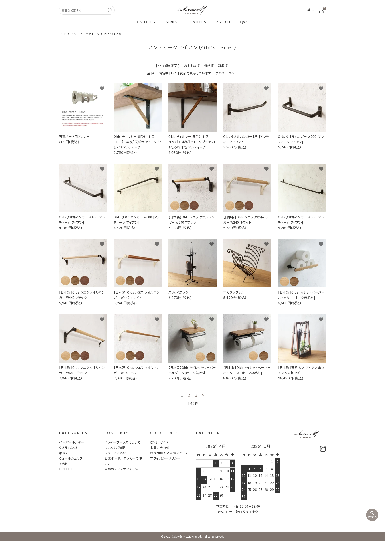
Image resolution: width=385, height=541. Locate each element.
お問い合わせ (159, 447)
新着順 (223, 65)
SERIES (171, 22)
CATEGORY (146, 22)
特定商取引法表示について (169, 453)
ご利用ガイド (159, 442)
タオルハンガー (69, 447)
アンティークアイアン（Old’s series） (96, 34)
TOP (62, 34)
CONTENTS (196, 22)
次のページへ (225, 73)
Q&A (244, 22)
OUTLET (66, 469)
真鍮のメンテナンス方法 (121, 469)
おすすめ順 (192, 65)
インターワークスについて (122, 442)
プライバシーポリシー (165, 458)
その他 (63, 463)
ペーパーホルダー (72, 442)
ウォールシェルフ (71, 458)
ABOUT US (225, 22)
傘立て (64, 453)
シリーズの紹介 (115, 453)
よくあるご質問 (115, 447)
